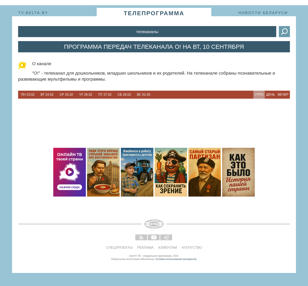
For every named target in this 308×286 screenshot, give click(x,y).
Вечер (283, 94)
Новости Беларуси (263, 13)
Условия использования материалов (175, 259)
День (270, 94)
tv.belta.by (33, 13)
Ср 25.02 (66, 94)
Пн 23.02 (28, 94)
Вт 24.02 (47, 94)
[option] (27, 95)
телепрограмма (154, 13)
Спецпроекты (119, 247)
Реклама (145, 247)
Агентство (192, 247)
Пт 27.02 (105, 94)
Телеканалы (147, 31)
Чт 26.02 (85, 94)
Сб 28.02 (124, 94)
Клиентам (167, 247)
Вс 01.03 (143, 94)
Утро (259, 94)
